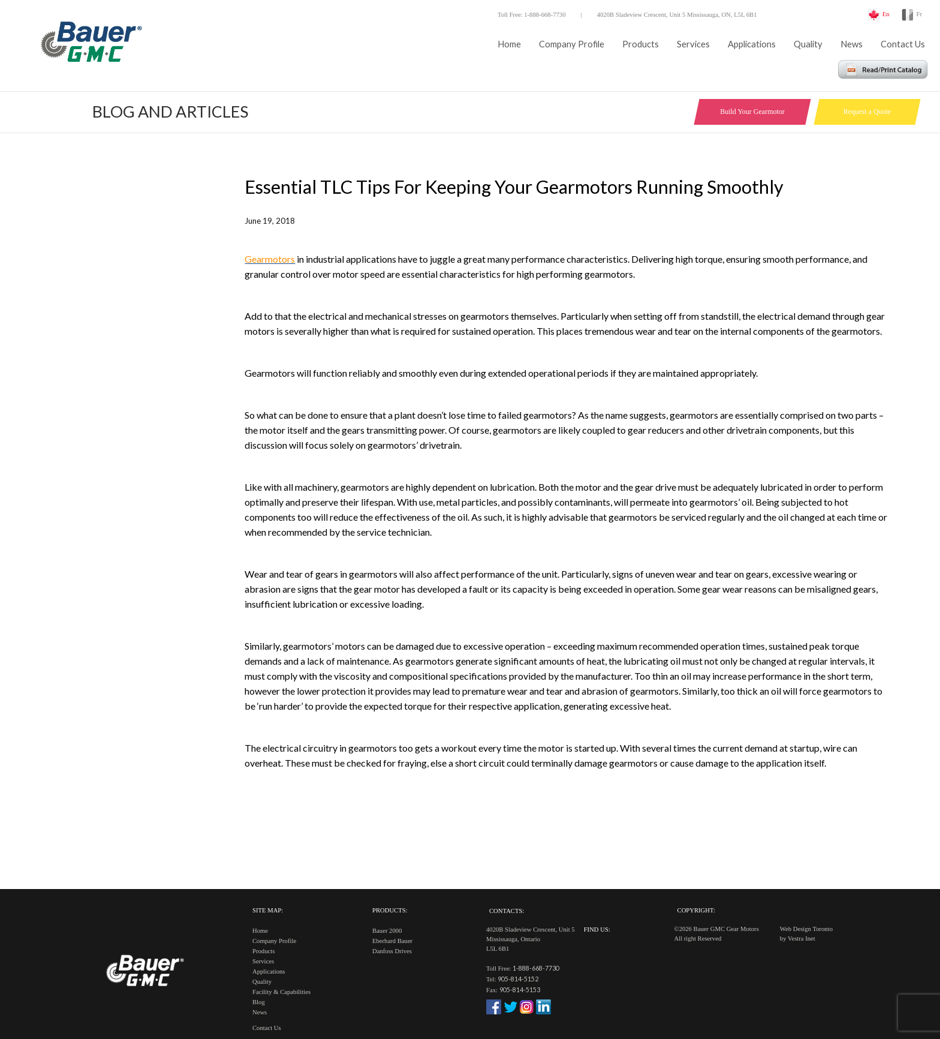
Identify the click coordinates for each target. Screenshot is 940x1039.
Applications (752, 44)
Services (693, 44)
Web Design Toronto (806, 929)
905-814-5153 (519, 989)
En (886, 14)
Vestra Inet (801, 938)
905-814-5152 (518, 979)
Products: (390, 910)
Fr (919, 14)
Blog (258, 1002)
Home (509, 44)
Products (640, 44)
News (851, 44)
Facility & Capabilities (281, 992)
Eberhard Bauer (392, 941)
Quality (808, 44)
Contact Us (903, 44)
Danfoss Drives (392, 951)
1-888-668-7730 (536, 968)
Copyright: (696, 910)
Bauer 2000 (387, 930)
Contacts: (506, 911)
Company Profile (571, 44)
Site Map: (267, 910)
